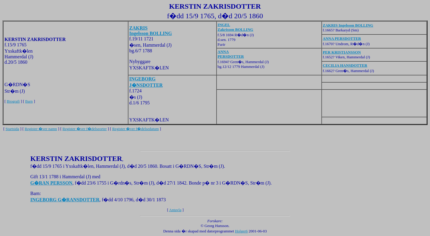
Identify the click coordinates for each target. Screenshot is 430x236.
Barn (29, 101)
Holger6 (241, 231)
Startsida (12, 129)
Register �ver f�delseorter (84, 129)
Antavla (175, 210)
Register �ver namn (41, 129)
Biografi (13, 101)
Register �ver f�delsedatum (135, 129)
